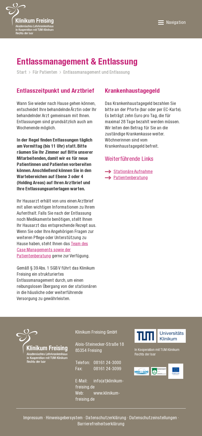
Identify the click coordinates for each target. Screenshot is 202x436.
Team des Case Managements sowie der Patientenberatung (52, 249)
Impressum (33, 417)
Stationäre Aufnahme (133, 171)
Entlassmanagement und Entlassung (96, 72)
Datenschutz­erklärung (106, 417)
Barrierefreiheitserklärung (101, 423)
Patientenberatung (131, 177)
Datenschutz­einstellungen (153, 417)
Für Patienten (45, 72)
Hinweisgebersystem (64, 417)
